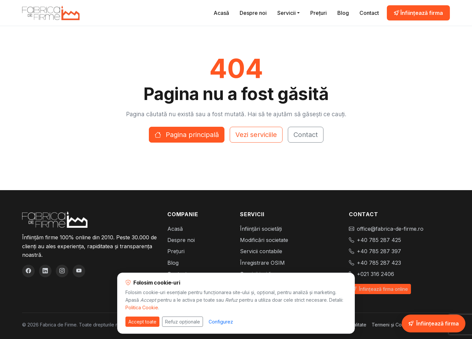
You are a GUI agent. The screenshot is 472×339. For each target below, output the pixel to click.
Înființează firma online (380, 289)
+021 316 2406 (375, 274)
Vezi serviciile (256, 135)
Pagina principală (186, 135)
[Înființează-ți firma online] (433, 323)
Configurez (221, 321)
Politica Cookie (141, 307)
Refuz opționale (182, 321)
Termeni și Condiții (392, 324)
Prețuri (318, 13)
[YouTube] (79, 271)
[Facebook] (28, 271)
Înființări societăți (261, 228)
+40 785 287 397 (379, 251)
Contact (369, 13)
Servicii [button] (286, 13)
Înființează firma (418, 13)
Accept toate (142, 321)
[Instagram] (62, 271)
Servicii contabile (261, 251)
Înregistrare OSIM (262, 262)
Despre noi (253, 13)
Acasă (221, 13)
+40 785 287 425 (379, 240)
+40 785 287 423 (379, 262)
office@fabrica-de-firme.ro (390, 228)
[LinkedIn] (45, 271)
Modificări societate (264, 240)
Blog (343, 13)
